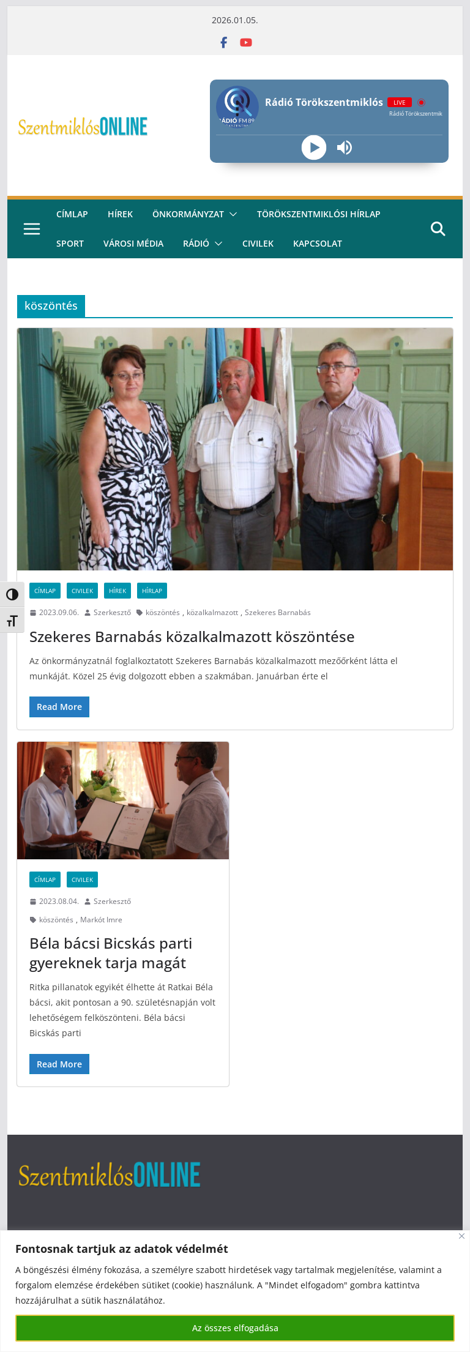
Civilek (82, 590)
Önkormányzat (188, 214)
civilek (258, 243)
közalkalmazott (212, 612)
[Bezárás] (461, 1236)
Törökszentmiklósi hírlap (319, 214)
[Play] (313, 147)
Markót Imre (101, 919)
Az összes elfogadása (235, 1328)
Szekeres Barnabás (278, 612)
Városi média (133, 243)
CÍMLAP (72, 214)
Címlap (45, 590)
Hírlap (152, 590)
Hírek (120, 214)
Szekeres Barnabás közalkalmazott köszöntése (192, 636)
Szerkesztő (112, 612)
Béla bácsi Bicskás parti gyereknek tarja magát (110, 952)
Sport (70, 243)
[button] (230, 214)
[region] (235, 1291)
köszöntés (163, 612)
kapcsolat (317, 243)
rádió (196, 243)
